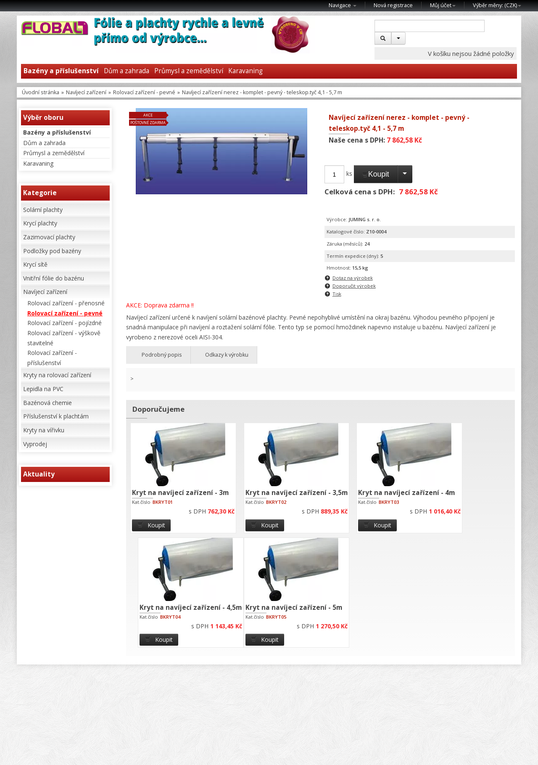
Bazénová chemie (47, 403)
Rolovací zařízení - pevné (144, 92)
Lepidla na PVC (43, 389)
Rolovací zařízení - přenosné (66, 303)
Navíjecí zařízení (86, 92)
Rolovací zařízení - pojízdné (64, 323)
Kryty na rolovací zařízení (57, 375)
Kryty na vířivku (43, 430)
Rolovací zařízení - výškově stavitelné (63, 338)
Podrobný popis (158, 354)
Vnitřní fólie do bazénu (53, 278)
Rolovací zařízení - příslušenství (52, 358)
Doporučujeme (158, 409)
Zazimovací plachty (49, 237)
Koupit (375, 174)
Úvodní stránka (40, 92)
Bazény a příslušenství (61, 70)
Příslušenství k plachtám (56, 416)
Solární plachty (43, 210)
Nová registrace (393, 5)
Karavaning (245, 70)
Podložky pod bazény (52, 251)
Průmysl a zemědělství (188, 70)
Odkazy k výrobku (223, 354)
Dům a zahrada (126, 70)
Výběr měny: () (497, 5)
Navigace (342, 5)
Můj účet (443, 5)
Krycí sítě (35, 264)
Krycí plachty (40, 223)
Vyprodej (35, 444)
